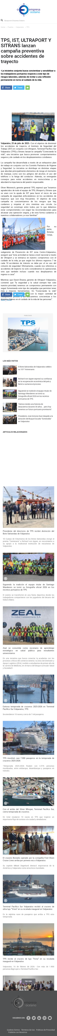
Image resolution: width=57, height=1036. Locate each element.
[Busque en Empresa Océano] (16, 20)
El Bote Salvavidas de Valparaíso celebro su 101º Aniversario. (35, 371)
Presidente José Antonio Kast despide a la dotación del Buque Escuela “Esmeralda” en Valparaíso (35, 422)
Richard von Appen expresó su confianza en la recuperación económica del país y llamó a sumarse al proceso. (35, 385)
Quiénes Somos (34, 1030)
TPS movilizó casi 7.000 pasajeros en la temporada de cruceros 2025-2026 (28, 971)
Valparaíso (20, 27)
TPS (27, 27)
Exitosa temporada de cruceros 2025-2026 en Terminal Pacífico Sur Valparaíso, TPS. (28, 919)
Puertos (10, 27)
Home (3, 27)
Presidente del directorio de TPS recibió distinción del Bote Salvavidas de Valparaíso (28, 744)
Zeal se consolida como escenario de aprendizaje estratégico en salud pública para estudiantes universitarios (28, 862)
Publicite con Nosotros (38, 1032)
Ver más (28, 983)
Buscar (2, 20)
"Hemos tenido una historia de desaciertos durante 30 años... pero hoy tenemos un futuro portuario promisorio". (35, 410)
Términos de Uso (49, 1030)
